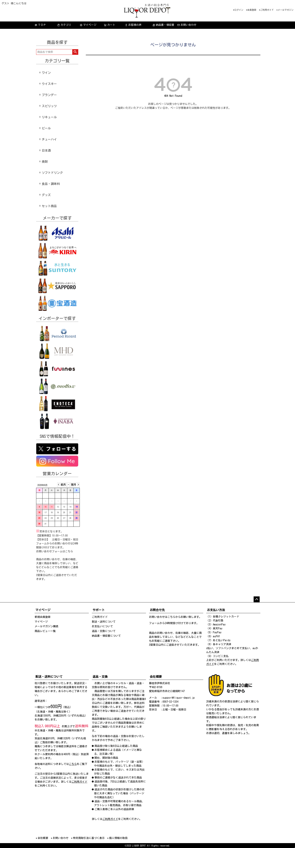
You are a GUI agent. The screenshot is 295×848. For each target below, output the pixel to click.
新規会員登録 (42, 617)
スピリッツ (49, 106)
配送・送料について (104, 621)
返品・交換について (104, 631)
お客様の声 (133, 25)
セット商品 (49, 206)
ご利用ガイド (267, 10)
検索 (75, 52)
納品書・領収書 (163, 25)
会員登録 (251, 10)
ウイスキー (49, 83)
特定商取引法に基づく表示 (89, 838)
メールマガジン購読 (46, 626)
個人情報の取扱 (118, 838)
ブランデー (49, 94)
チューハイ (49, 139)
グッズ (46, 194)
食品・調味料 (51, 183)
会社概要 (43, 838)
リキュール (49, 117)
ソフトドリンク (52, 172)
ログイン (238, 10)
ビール (46, 128)
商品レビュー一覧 (45, 631)
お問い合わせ (186, 25)
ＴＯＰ (40, 25)
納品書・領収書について (106, 635)
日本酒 (46, 150)
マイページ (88, 25)
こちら (69, 551)
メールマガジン (285, 10)
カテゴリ (64, 25)
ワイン (46, 72)
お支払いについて (102, 626)
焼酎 (45, 161)
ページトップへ (257, 599)
